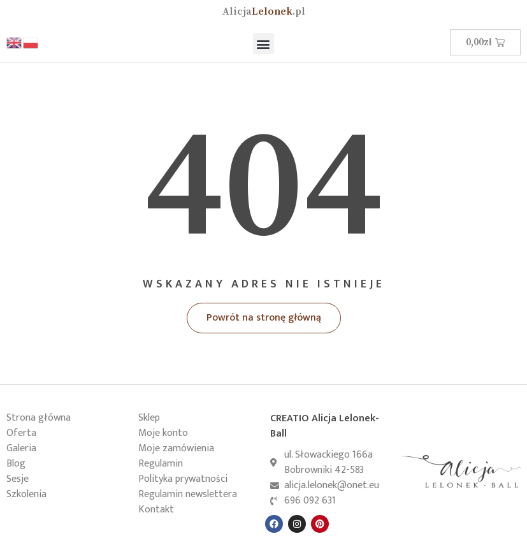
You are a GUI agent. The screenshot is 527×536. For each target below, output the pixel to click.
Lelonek (263, 11)
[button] (263, 43)
